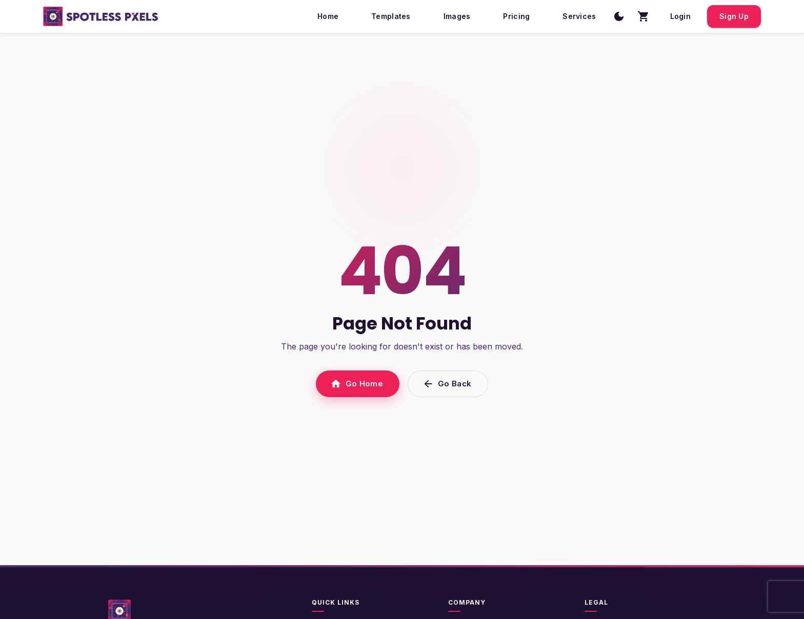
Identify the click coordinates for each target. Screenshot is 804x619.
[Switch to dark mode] (619, 16)
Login (680, 16)
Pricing (516, 16)
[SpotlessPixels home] (100, 16)
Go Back (448, 384)
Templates (391, 16)
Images (457, 16)
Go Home (357, 383)
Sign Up (734, 16)
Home (328, 16)
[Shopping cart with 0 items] (643, 16)
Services (579, 16)
